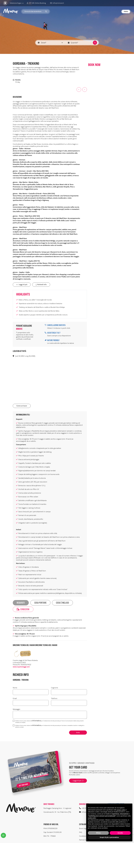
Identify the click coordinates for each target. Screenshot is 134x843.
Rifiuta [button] (98, 833)
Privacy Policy (19, 839)
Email (15, 691)
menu (126, 11)
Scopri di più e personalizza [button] (109, 837)
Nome (15, 680)
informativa (36, 713)
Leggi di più (21, 285)
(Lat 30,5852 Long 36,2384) (24, 357)
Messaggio (16, 702)
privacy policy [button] (121, 810)
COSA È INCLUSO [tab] (55, 602)
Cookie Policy (31, 839)
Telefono (54, 691)
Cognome (54, 680)
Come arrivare (21, 406)
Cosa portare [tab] (36, 602)
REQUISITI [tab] (19, 602)
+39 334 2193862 (86, 799)
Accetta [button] (120, 833)
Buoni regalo (83, 819)
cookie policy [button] (92, 818)
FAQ (80, 823)
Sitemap (9, 839)
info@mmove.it (54, 3)
